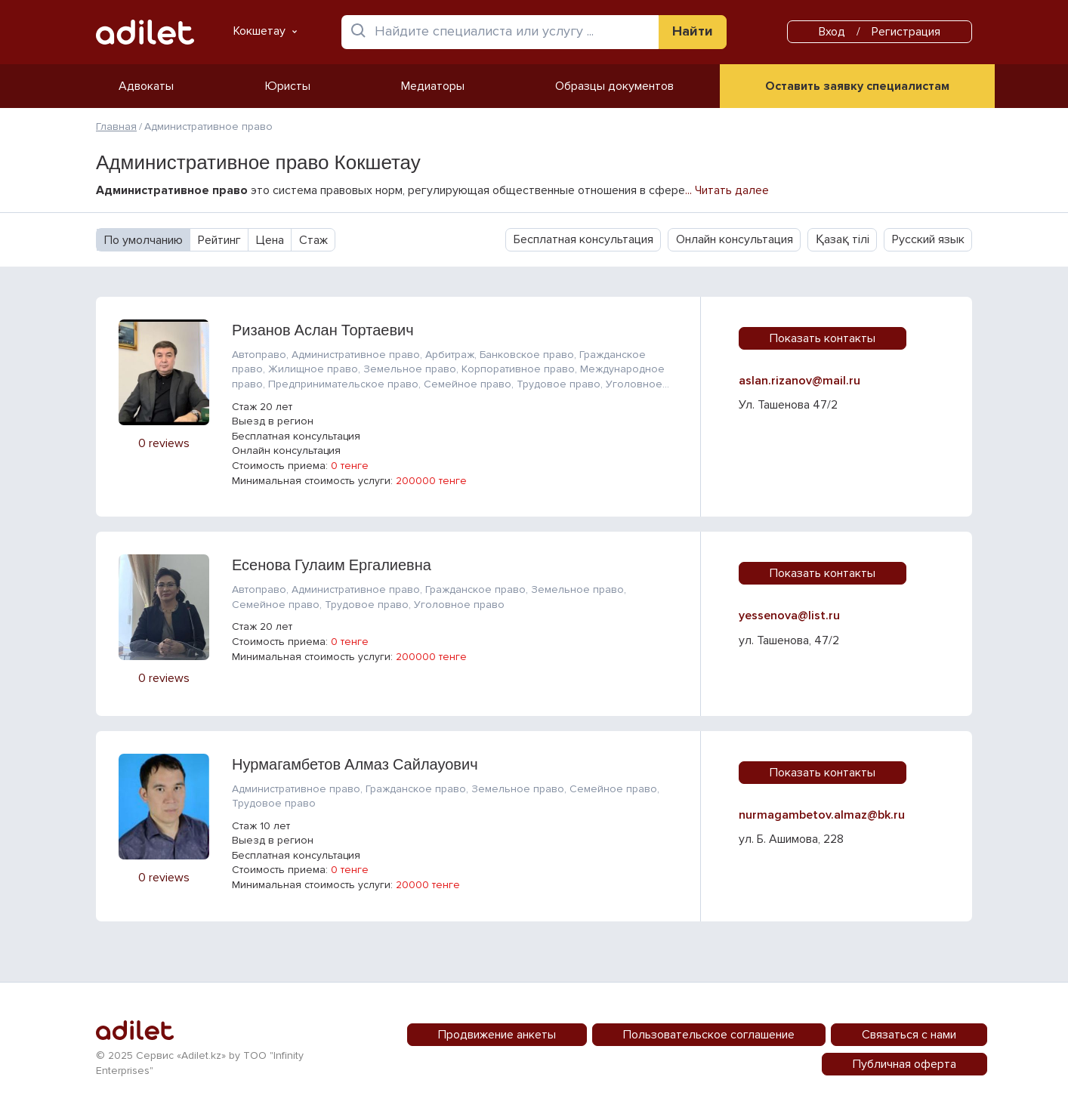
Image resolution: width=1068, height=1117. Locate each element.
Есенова (331, 565)
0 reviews (164, 443)
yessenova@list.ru (789, 615)
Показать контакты (822, 338)
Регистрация (906, 31)
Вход (832, 31)
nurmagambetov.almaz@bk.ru (822, 814)
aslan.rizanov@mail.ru (799, 380)
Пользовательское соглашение (709, 1034)
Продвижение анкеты (497, 1034)
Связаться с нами (909, 1034)
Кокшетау (265, 31)
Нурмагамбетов (355, 764)
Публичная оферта (904, 1064)
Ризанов (323, 330)
